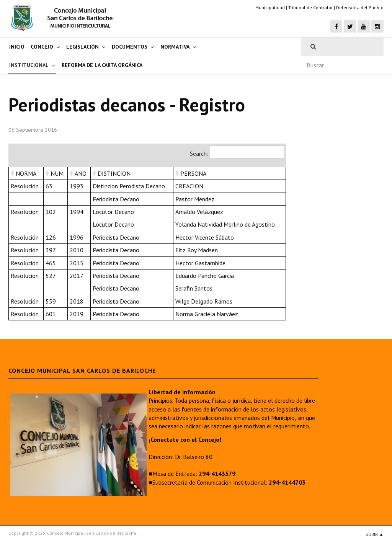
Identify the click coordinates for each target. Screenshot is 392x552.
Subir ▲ (375, 534)
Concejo (42, 46)
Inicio (16, 46)
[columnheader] (26, 173)
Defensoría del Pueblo (360, 7)
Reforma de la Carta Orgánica (102, 65)
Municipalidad (270, 7)
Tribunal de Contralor (310, 7)
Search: (237, 151)
